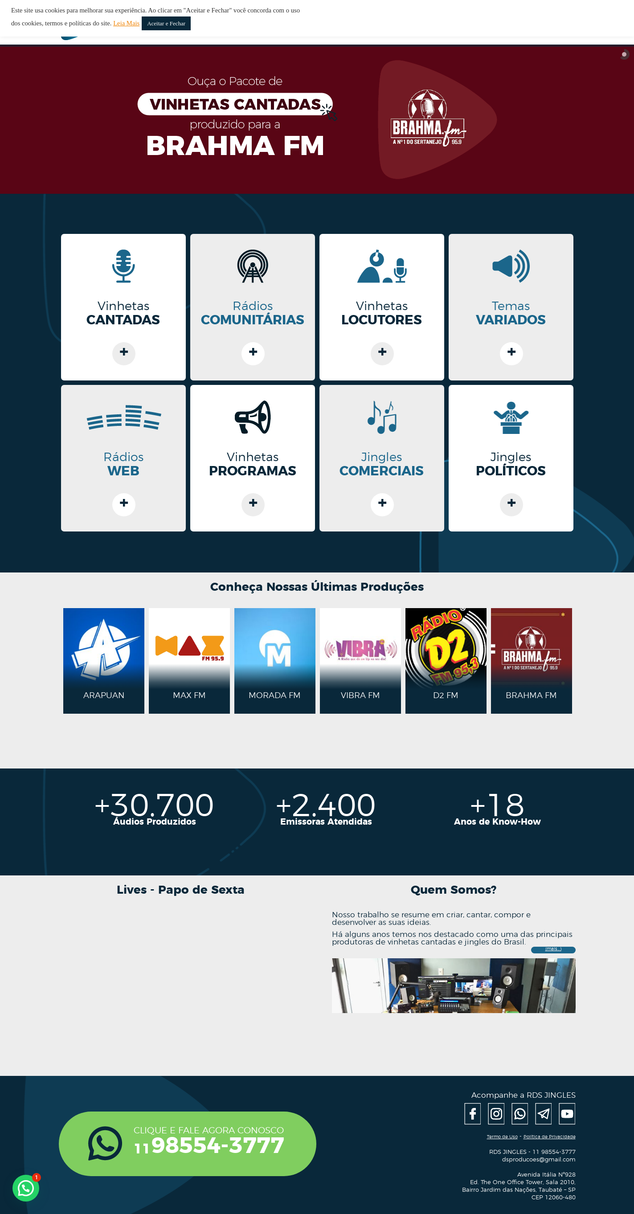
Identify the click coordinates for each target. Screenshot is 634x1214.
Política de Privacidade (550, 1137)
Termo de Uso (502, 1137)
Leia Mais (126, 23)
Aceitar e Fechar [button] (166, 23)
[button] (25, 1188)
